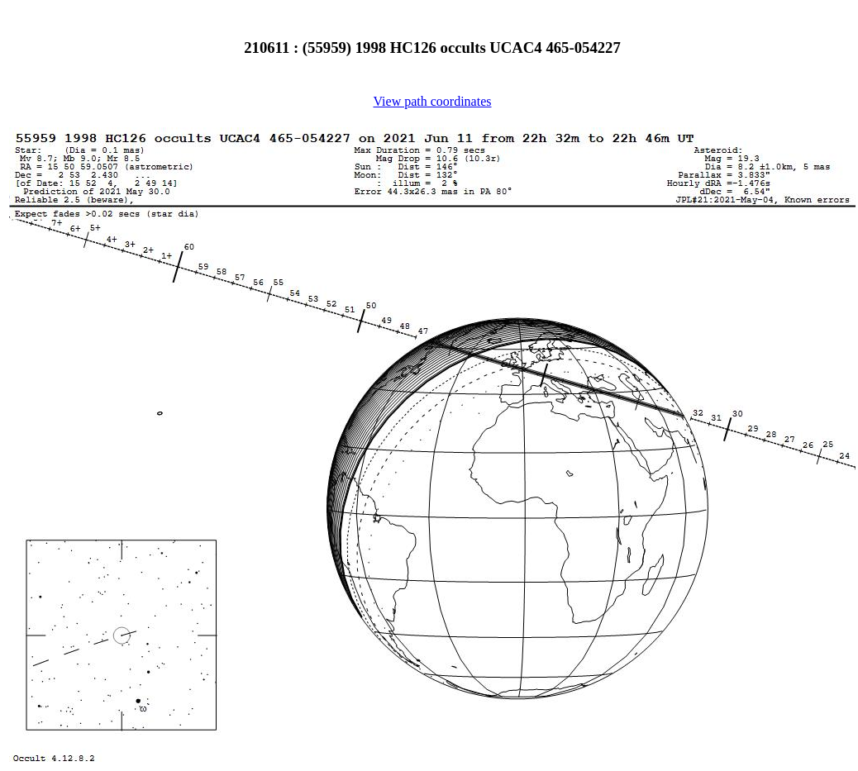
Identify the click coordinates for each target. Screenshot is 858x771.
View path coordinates (433, 101)
